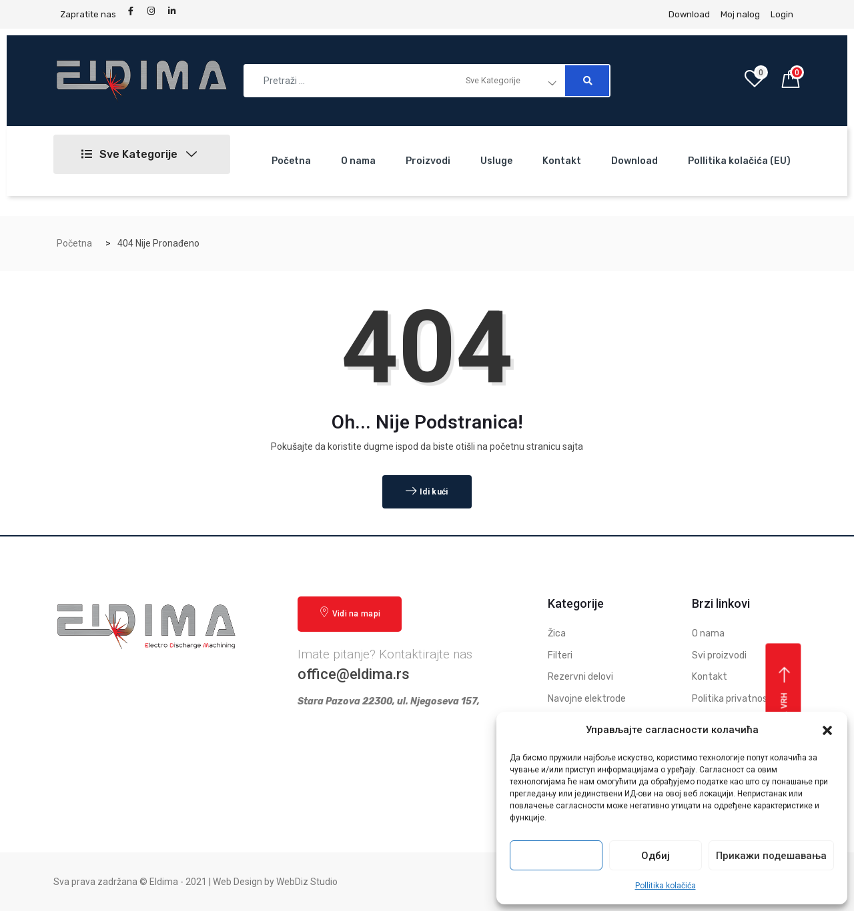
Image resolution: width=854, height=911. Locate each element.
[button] (827, 730)
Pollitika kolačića (665, 885)
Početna (291, 161)
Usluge (496, 161)
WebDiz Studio (307, 881)
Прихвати (556, 856)
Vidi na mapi (349, 612)
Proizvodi (428, 161)
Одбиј (655, 856)
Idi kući (427, 491)
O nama (358, 161)
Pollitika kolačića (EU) (739, 161)
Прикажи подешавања (771, 856)
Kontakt (561, 161)
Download (634, 161)
